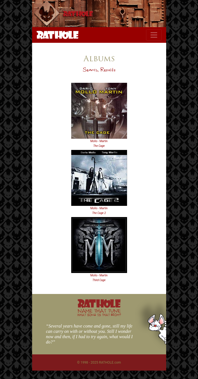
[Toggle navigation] (154, 35)
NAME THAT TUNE (99, 312)
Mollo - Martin (99, 141)
